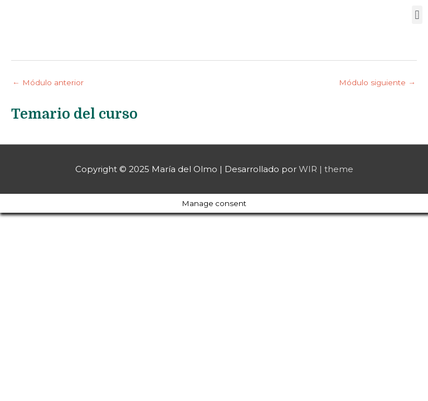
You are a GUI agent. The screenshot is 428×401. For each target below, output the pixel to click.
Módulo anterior (48, 82)
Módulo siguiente (377, 82)
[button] (417, 15)
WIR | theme (326, 169)
